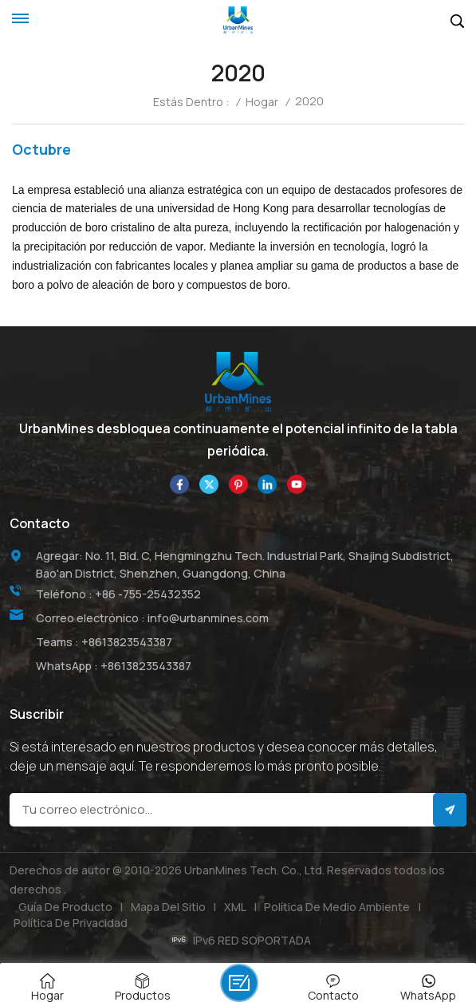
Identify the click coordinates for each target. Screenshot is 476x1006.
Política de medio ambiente (337, 906)
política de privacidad (71, 922)
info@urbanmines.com (208, 617)
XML (235, 906)
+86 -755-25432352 (148, 594)
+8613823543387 (126, 641)
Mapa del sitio (168, 906)
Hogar (262, 102)
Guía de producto (65, 906)
